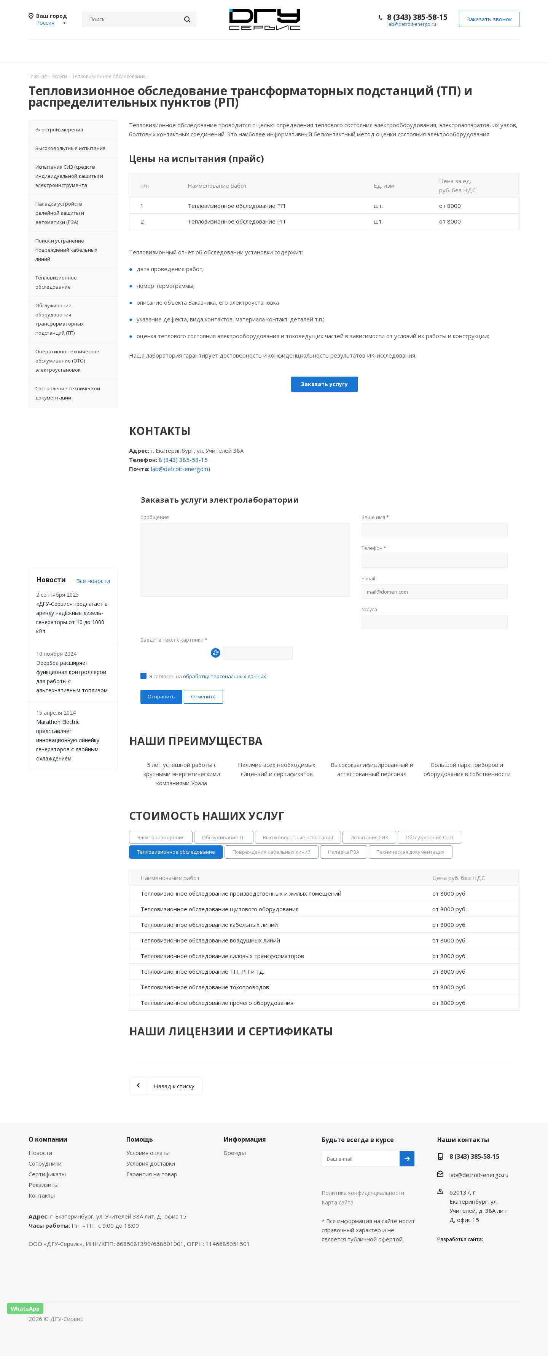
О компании (48, 1139)
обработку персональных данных (224, 676)
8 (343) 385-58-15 (417, 17)
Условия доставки (150, 1163)
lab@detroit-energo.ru (411, 24)
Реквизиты (44, 1184)
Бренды (235, 1152)
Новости (40, 1152)
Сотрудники (45, 1163)
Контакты (42, 1195)
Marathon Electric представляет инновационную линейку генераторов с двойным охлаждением (67, 740)
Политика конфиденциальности (363, 1192)
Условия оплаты (148, 1152)
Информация (245, 1139)
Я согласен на (207, 676)
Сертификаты (47, 1174)
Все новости (93, 581)
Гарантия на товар (151, 1174)
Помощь (139, 1139)
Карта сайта (338, 1202)
